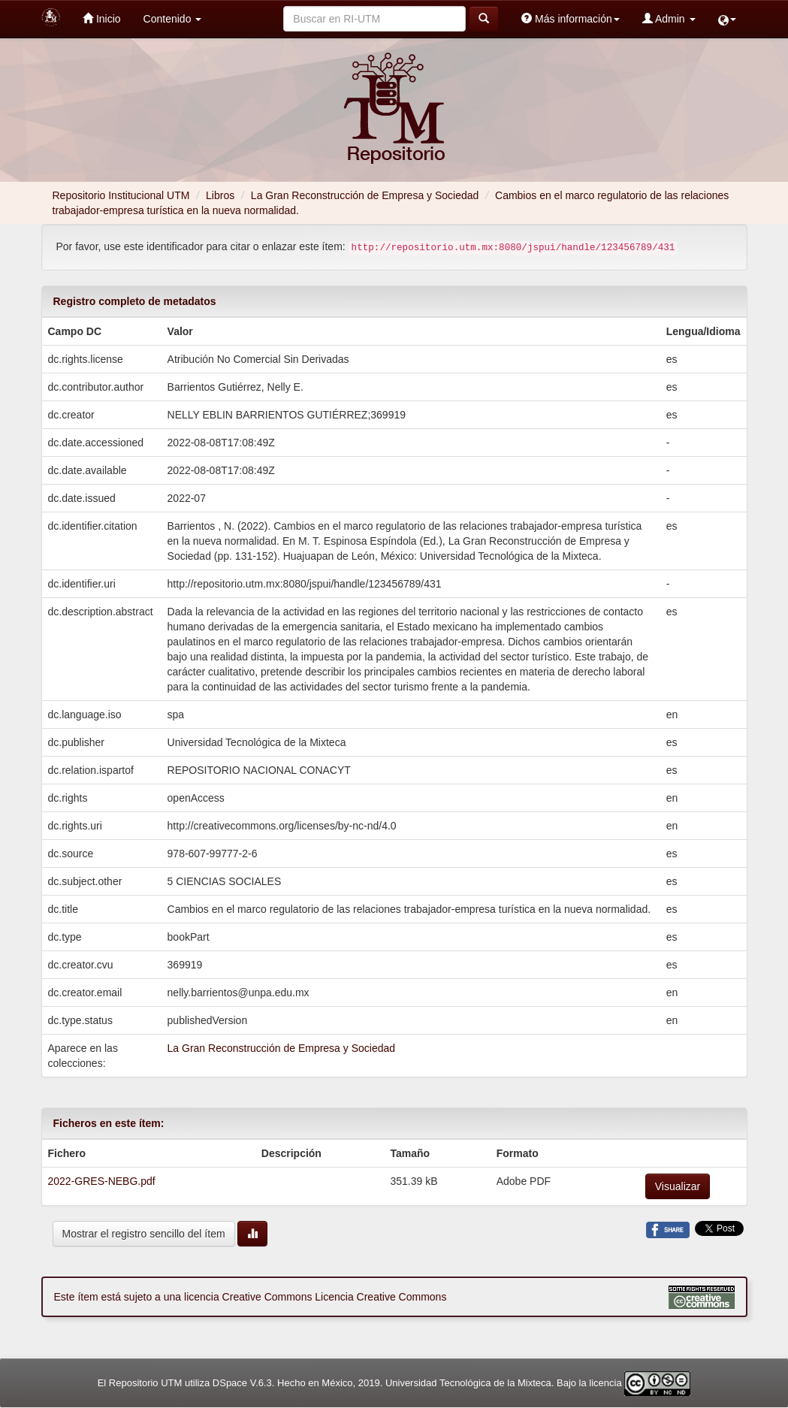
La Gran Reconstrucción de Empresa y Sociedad (365, 195)
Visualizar (677, 1186)
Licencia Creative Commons (380, 1297)
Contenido (172, 19)
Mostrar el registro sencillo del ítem (143, 1234)
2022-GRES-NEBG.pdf (101, 1181)
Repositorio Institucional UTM (121, 195)
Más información (570, 18)
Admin (669, 18)
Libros (220, 195)
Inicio (102, 18)
